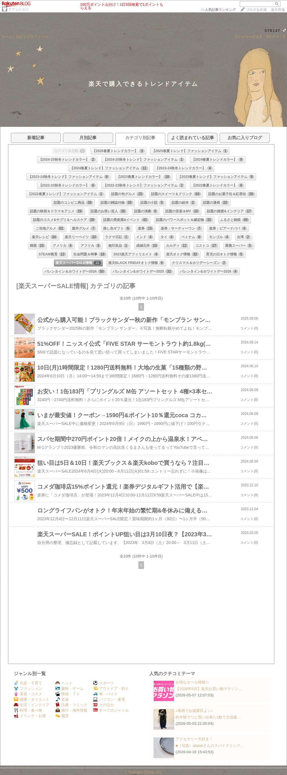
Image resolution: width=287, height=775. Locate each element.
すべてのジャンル (111, 710)
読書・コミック (71, 705)
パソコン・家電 (109, 699)
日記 (19, 36)
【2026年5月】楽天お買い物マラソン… (209, 689)
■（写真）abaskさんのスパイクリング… (210, 745)
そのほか (103, 705)
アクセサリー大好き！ (194, 739)
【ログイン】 (275, 36)
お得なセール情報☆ (192, 682)
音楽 (62, 699)
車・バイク (105, 694)
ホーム (7, 36)
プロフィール (37, 36)
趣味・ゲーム (69, 688)
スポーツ (103, 683)
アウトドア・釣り (111, 688)
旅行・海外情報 (71, 710)
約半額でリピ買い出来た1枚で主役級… (208, 717)
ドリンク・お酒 (30, 716)
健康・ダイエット (32, 699)
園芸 (62, 716)
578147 (272, 30)
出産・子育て (28, 683)
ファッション (18, 9)
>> (218, 10)
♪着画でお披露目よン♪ (194, 710)
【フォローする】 (248, 36)
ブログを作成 (256, 10)
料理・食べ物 (28, 710)
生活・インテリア (32, 705)
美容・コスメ (28, 694)
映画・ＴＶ (67, 694)
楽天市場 (278, 10)
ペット (63, 683)
